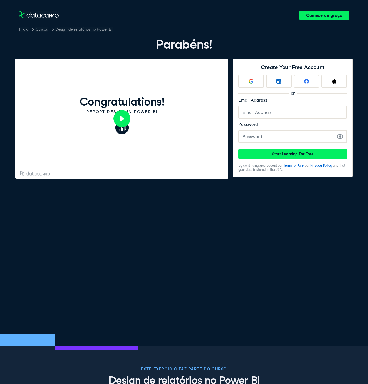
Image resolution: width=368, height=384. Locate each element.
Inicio (23, 29)
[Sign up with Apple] (334, 81)
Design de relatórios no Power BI (83, 29)
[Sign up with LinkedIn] (279, 81)
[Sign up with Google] (251, 81)
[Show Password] (340, 136)
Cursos (42, 29)
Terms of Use (293, 165)
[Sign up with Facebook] (306, 81)
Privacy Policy (321, 165)
